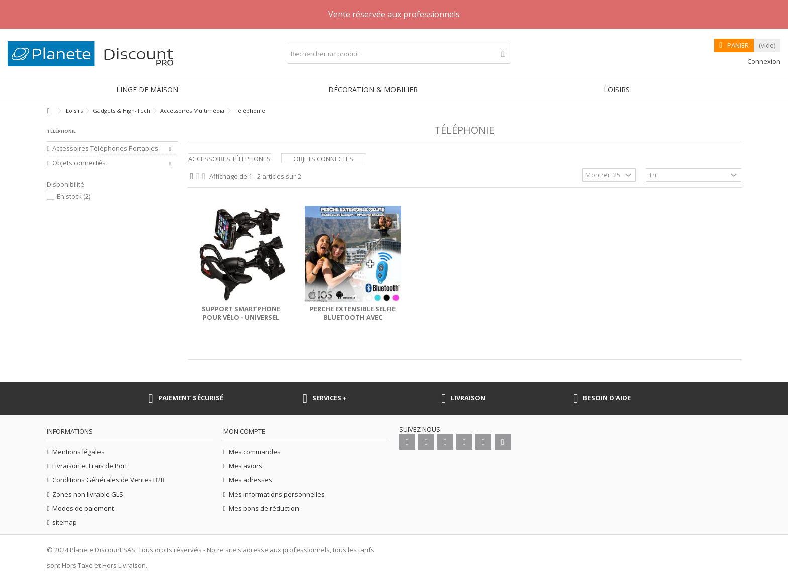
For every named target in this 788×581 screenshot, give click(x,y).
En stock (73, 196)
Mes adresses (250, 480)
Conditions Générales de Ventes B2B (108, 480)
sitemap (64, 522)
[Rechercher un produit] (503, 54)
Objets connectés (323, 158)
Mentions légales (78, 452)
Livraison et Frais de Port (89, 466)
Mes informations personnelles (277, 494)
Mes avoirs (245, 466)
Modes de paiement (83, 508)
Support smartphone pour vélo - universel (241, 313)
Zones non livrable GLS (87, 494)
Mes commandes (255, 452)
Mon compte (244, 431)
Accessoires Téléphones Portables (105, 148)
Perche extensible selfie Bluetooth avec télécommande (353, 317)
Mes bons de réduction (264, 508)
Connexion (763, 61)
